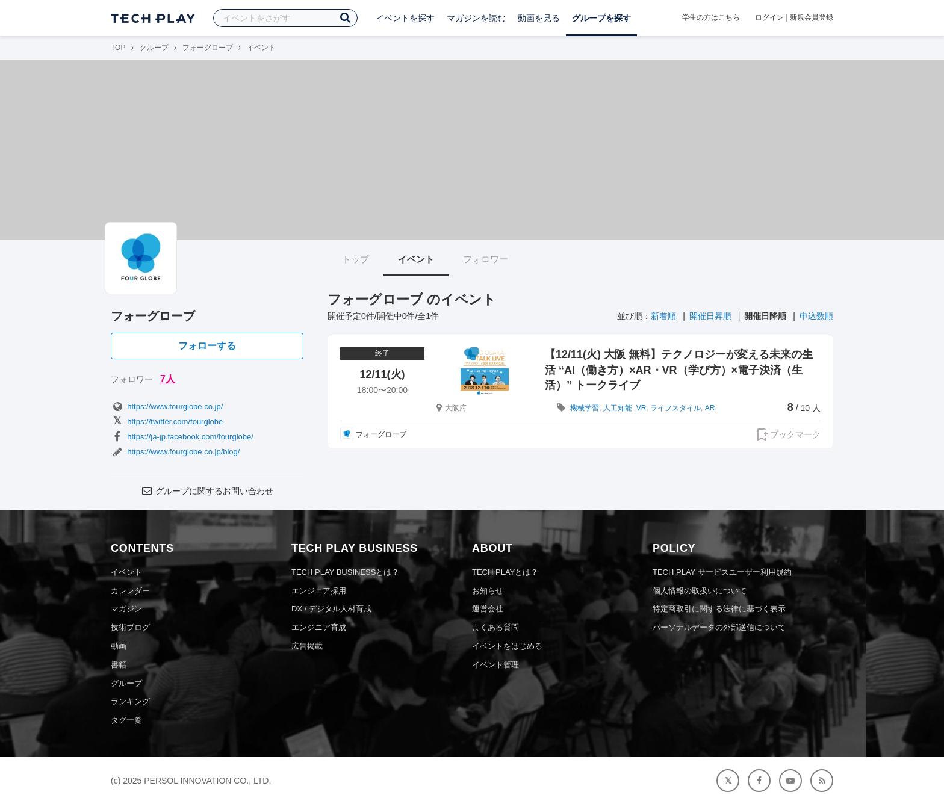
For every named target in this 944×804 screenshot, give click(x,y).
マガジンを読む (476, 18)
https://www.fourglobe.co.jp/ (167, 406)
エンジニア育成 (318, 627)
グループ (154, 47)
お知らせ (487, 590)
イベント (416, 259)
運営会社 (487, 608)
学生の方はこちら (711, 17)
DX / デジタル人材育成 (331, 608)
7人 (167, 379)
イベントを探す (405, 18)
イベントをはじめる (507, 646)
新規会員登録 (811, 17)
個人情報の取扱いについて (700, 590)
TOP (118, 47)
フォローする (207, 346)
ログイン (769, 17)
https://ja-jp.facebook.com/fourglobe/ (182, 436)
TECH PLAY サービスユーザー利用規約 (722, 572)
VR (641, 408)
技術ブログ (130, 627)
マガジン (126, 608)
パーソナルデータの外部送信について (719, 627)
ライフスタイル (675, 408)
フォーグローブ (207, 47)
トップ (355, 259)
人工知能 (617, 408)
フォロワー (485, 259)
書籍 (118, 664)
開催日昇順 (710, 316)
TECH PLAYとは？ (505, 572)
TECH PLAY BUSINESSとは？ (345, 572)
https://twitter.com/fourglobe (167, 421)
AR (710, 408)
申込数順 (816, 316)
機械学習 (584, 408)
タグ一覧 (126, 720)
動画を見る (539, 18)
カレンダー (130, 590)
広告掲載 (307, 646)
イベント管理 (495, 664)
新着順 (663, 316)
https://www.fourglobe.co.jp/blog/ (175, 451)
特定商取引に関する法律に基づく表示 (719, 608)
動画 (118, 646)
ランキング (130, 701)
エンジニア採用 (318, 590)
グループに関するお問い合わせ (207, 491)
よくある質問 (495, 627)
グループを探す (601, 18)
